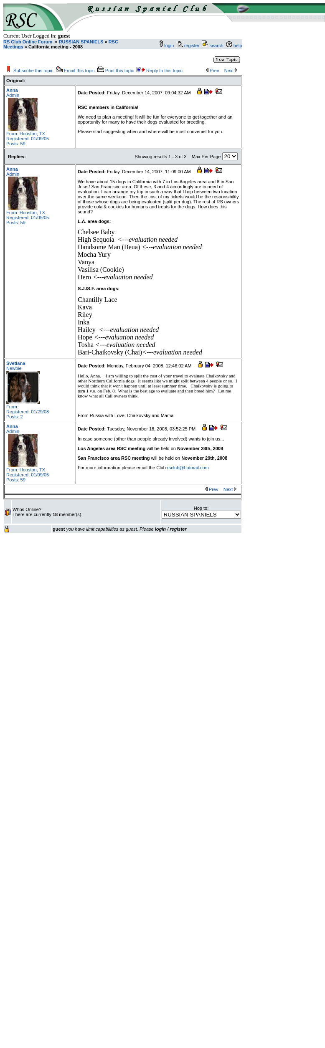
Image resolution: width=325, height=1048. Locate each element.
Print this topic (119, 70)
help (238, 45)
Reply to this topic (164, 70)
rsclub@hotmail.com (188, 467)
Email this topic (79, 70)
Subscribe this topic (33, 70)
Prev (214, 70)
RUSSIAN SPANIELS (81, 41)
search (216, 45)
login (169, 45)
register (193, 45)
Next (229, 70)
